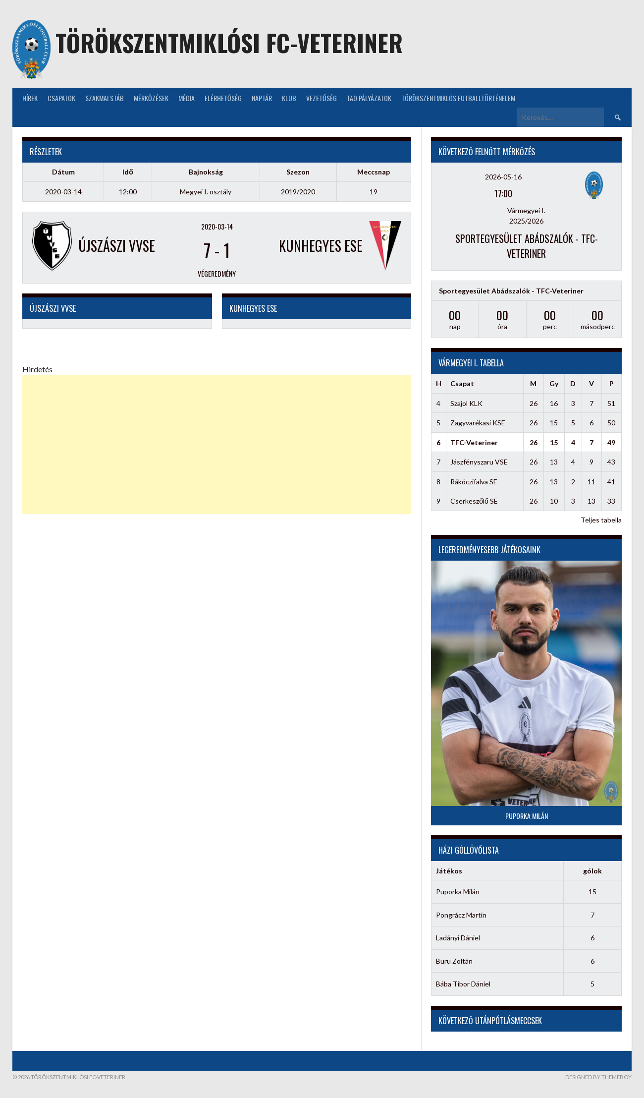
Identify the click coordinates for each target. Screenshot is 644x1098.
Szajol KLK (466, 403)
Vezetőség (321, 98)
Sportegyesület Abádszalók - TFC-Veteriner (526, 246)
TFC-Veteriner (474, 442)
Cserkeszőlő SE (474, 501)
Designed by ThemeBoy (598, 1077)
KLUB (289, 98)
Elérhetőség (223, 98)
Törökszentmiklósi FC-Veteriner (229, 42)
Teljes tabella (601, 520)
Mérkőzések (151, 98)
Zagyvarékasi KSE (477, 422)
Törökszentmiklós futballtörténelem (458, 98)
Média (186, 98)
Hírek (30, 98)
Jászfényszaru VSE (479, 462)
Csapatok (61, 98)
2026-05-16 (503, 177)
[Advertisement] (216, 444)
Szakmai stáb (104, 98)
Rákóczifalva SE (473, 481)
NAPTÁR (262, 98)
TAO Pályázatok (369, 98)
